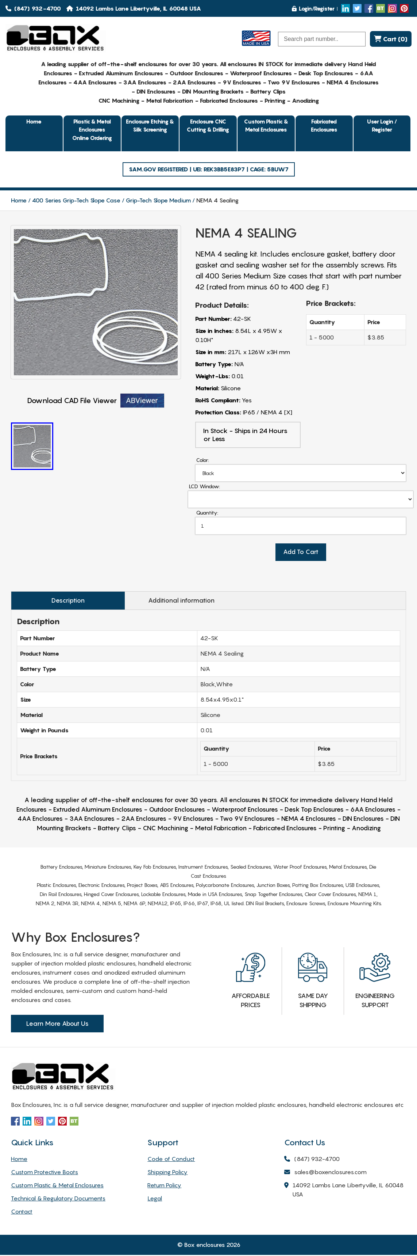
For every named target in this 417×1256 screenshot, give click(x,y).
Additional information (159, 601)
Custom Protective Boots (44, 1173)
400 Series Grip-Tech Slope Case (76, 200)
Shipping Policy (167, 1173)
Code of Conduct (171, 1160)
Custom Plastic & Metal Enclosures (266, 125)
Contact (21, 1212)
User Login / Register (382, 125)
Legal (154, 1199)
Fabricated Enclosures (324, 125)
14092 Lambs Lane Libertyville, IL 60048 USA (344, 1191)
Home (34, 121)
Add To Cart (300, 553)
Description (60, 601)
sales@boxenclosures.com (325, 1173)
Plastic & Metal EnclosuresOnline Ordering (92, 129)
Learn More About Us (57, 1024)
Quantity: (207, 513)
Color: (202, 460)
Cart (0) (391, 39)
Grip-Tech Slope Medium (158, 200)
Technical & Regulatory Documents (58, 1199)
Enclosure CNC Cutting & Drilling (208, 125)
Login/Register (313, 8)
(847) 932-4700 (33, 8)
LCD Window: (204, 486)
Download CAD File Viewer (95, 401)
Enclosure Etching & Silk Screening (150, 125)
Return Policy (164, 1186)
